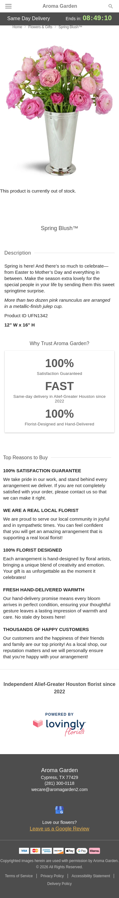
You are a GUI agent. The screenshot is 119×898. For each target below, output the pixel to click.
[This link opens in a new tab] (59, 724)
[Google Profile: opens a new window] (59, 810)
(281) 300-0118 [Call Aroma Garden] (59, 783)
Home (17, 27)
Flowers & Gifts (40, 27)
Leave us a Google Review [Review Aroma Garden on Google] (59, 828)
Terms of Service (19, 876)
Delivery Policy (59, 884)
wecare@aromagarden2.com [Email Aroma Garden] (59, 789)
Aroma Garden (59, 6)
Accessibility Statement (91, 876)
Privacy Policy (52, 876)
